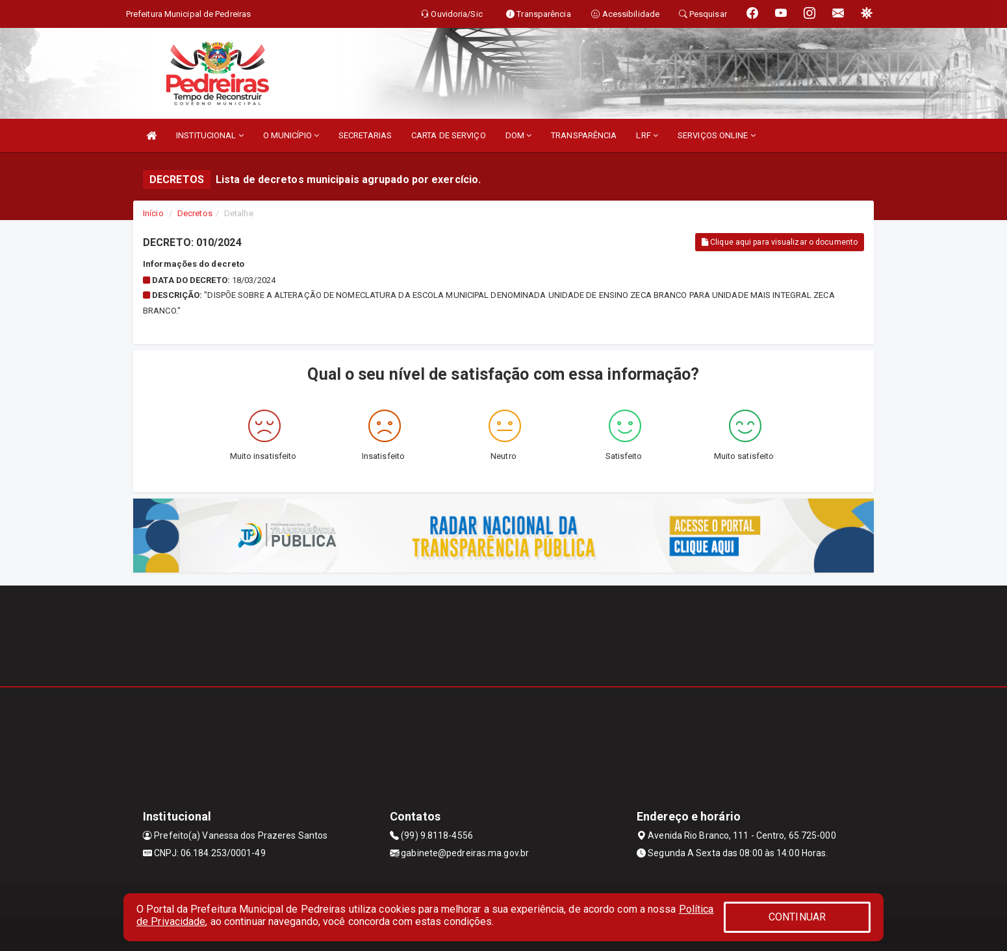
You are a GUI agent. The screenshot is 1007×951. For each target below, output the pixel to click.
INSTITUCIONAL (210, 135)
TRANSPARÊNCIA (584, 135)
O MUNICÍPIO (291, 135)
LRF (647, 135)
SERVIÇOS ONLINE (717, 135)
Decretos (194, 213)
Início (153, 213)
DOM (518, 135)
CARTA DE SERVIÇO (448, 135)
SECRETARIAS (365, 135)
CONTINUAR (797, 917)
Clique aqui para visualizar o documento (780, 242)
